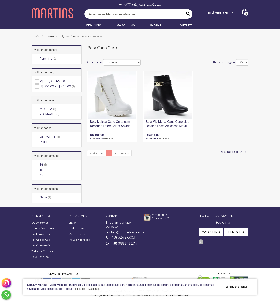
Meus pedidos (77, 234)
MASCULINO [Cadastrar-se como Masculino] (211, 232)
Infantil (157, 25)
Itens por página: (224, 62)
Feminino (93, 25)
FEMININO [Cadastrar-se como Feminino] (236, 232)
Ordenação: (95, 62)
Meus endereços (79, 239)
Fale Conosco (40, 256)
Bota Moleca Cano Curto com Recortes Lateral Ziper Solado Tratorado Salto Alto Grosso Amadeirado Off (110, 125)
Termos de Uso (41, 239)
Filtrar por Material (47, 188)
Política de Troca (42, 234)
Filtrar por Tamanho (48, 155)
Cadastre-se (76, 228)
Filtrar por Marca (46, 100)
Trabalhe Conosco (43, 251)
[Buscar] (188, 14)
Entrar (72, 222)
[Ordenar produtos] (122, 62)
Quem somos (40, 222)
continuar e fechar (236, 286)
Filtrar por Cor (44, 128)
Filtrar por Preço (46, 72)
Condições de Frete (44, 228)
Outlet (186, 25)
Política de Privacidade (86, 288)
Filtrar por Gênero (47, 49)
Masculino (126, 25)
